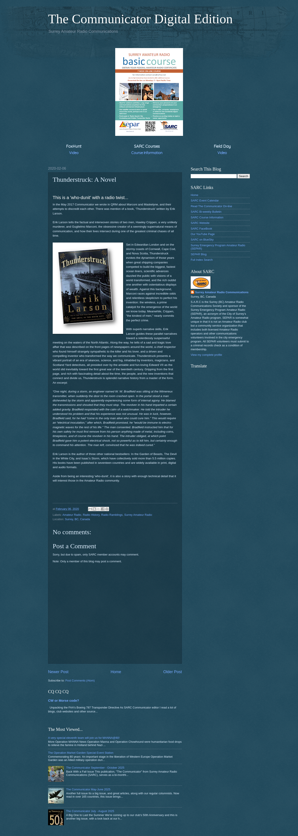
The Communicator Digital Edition (140, 19)
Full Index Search (202, 259)
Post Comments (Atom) (80, 680)
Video (74, 153)
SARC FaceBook (201, 228)
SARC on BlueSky (202, 239)
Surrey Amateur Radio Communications (221, 292)
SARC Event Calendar (205, 200)
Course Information (146, 153)
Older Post (172, 672)
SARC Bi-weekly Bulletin (206, 211)
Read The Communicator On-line (211, 206)
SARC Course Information (207, 217)
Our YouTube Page (203, 234)
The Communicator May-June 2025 (88, 789)
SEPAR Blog (198, 254)
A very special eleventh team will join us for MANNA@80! (84, 737)
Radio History (91, 514)
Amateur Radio (71, 514)
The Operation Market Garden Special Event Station (80, 752)
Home (116, 672)
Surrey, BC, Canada (77, 519)
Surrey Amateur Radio (138, 514)
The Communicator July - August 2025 (90, 811)
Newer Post (58, 672)
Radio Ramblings (112, 514)
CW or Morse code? (63, 700)
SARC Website (200, 223)
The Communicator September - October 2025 (95, 767)
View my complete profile (206, 354)
